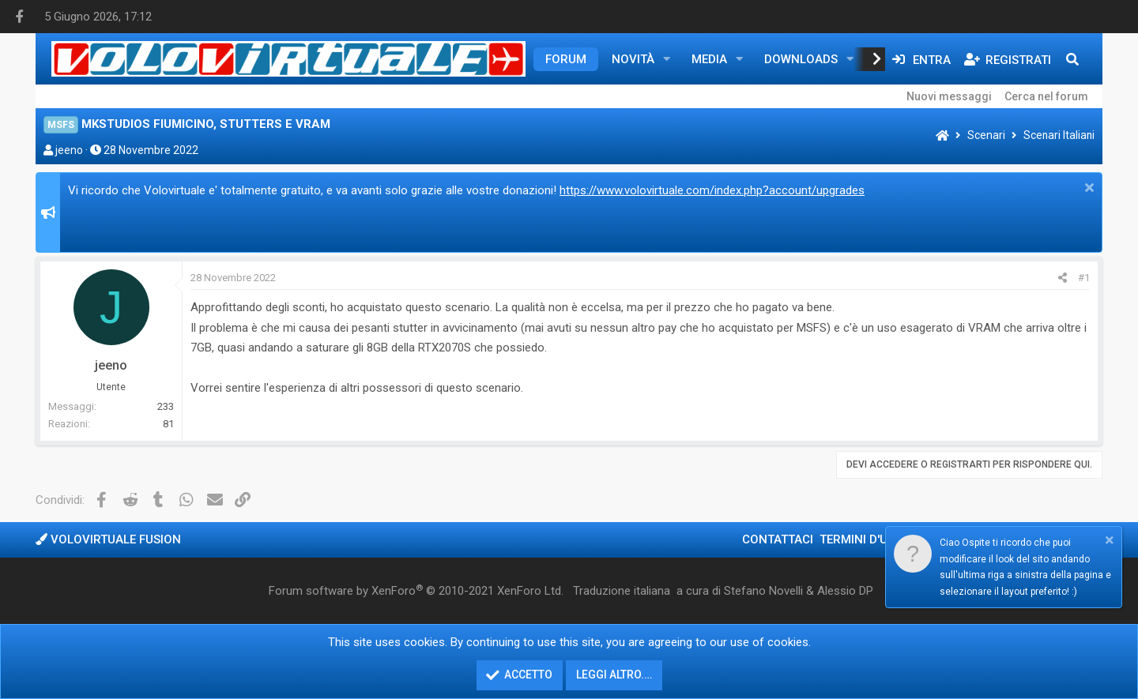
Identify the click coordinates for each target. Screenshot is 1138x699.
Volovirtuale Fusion (108, 539)
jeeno (69, 150)
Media (709, 59)
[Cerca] (1072, 59)
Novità (633, 59)
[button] (667, 59)
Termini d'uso (861, 539)
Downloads (801, 59)
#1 (1084, 278)
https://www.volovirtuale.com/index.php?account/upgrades (712, 190)
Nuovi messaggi (949, 96)
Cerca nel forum (1046, 96)
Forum (565, 59)
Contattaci (777, 539)
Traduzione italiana (621, 591)
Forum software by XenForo (416, 591)
